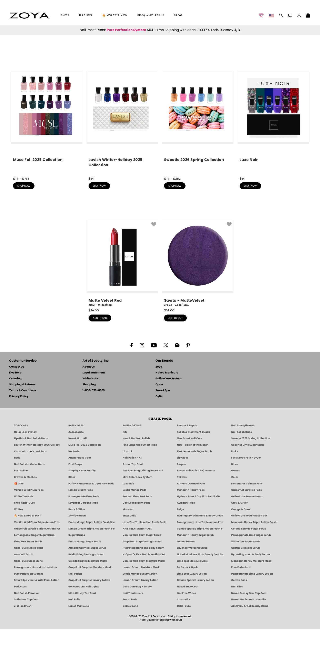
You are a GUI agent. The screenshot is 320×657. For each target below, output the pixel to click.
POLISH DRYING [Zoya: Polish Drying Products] (132, 453)
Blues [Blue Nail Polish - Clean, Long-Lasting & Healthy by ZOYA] (234, 492)
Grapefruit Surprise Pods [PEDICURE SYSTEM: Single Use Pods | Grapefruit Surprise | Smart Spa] (246, 518)
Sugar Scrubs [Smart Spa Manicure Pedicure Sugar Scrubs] (76, 563)
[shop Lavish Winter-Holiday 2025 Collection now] (122, 151)
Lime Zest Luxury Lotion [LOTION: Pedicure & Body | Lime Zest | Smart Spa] (192, 601)
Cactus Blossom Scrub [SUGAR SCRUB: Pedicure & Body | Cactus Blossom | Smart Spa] (245, 576)
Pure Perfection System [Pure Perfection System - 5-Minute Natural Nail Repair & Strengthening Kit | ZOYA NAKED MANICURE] (28, 601)
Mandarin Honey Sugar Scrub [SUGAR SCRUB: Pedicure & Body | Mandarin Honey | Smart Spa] (195, 563)
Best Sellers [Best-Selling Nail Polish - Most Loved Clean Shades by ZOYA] (21, 498)
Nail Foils (74, 627)
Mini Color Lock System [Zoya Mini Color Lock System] (137, 505)
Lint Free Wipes (186, 621)
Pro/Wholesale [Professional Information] (150, 15)
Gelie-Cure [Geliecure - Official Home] (184, 634)
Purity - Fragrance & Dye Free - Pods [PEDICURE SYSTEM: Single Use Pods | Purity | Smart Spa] (91, 511)
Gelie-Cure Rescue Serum (247, 524)
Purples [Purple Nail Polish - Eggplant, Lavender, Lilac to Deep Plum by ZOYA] (181, 492)
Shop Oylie (129, 543)
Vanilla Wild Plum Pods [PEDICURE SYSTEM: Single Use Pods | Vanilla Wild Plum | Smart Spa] (29, 518)
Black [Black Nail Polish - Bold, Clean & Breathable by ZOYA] (71, 505)
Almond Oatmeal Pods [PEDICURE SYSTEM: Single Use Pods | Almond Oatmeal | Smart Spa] (191, 511)
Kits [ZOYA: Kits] (125, 460)
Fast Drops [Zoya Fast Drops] (75, 492)
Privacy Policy (18, 424)
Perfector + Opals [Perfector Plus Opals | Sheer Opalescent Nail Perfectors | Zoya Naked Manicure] (187, 595)
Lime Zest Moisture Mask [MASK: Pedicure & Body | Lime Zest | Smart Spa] (192, 589)
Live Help (15, 400)
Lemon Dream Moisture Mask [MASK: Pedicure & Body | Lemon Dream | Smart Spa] (141, 595)
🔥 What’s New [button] (115, 15)
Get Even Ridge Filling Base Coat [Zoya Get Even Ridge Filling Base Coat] (143, 498)
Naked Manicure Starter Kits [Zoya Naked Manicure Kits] (248, 627)
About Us (88, 394)
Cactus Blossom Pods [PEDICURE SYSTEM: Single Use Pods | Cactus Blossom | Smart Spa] (136, 531)
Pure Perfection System (126, 30)
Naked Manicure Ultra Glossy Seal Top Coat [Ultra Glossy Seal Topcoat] (200, 582)
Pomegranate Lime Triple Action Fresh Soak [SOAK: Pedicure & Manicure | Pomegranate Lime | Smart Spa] (200, 550)
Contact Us (16, 394)
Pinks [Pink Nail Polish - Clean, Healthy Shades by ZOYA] (234, 479)
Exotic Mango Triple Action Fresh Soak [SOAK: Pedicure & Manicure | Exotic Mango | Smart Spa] (91, 550)
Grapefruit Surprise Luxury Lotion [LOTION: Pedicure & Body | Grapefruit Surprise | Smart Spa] (89, 608)
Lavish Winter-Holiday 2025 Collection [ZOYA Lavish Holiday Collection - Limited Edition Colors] (37, 473)
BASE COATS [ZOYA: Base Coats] (75, 453)
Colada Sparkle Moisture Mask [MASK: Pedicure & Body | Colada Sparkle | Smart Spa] (87, 589)
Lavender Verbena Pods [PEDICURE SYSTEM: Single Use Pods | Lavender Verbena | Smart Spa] (83, 531)
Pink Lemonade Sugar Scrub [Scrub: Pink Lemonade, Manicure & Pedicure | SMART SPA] (194, 479)
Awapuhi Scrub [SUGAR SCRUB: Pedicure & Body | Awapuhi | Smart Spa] (23, 582)
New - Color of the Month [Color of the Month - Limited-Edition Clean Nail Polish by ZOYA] (192, 473)
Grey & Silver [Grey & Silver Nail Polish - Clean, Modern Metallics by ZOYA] (239, 531)
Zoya (159, 394)
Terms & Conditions (22, 418)
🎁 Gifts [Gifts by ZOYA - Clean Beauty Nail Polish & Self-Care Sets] (19, 511)
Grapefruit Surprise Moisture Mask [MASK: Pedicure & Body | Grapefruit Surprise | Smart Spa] (89, 595)
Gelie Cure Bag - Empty (137, 614)
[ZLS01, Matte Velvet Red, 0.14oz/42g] (122, 291)
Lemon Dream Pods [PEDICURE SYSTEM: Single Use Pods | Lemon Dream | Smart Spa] (80, 518)
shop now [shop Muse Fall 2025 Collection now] (23, 214)
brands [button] (85, 15)
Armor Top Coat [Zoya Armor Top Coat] (133, 492)
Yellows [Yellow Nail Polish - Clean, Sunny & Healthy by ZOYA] (182, 505)
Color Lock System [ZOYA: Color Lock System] (26, 460)
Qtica (159, 412)
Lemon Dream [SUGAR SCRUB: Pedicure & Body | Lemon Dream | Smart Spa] (186, 569)
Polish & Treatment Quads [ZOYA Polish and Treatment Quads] (193, 460)
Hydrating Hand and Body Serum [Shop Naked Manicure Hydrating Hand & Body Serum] (143, 576)
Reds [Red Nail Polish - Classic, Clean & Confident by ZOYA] (17, 485)
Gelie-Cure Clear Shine (28, 589)
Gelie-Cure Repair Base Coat (249, 543)
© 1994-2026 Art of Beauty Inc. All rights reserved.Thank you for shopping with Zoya (160, 646)
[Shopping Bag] (308, 16)
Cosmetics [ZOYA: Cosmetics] (184, 627)
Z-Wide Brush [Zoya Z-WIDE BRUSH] (22, 634)
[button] (30, 15)
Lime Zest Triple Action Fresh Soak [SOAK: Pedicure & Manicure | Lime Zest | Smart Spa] (144, 550)
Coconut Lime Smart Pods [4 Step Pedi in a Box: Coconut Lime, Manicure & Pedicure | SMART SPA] (30, 479)
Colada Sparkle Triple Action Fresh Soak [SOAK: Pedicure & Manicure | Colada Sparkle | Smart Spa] (200, 556)
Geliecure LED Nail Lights (83, 614)
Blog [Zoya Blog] (178, 15)
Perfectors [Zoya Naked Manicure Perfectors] (20, 614)
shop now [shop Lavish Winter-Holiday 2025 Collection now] (99, 214)
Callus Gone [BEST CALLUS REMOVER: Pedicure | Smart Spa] (130, 634)
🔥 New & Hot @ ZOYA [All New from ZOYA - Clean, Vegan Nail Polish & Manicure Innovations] (27, 543)
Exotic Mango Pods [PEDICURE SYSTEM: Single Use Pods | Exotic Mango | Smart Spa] (134, 518)
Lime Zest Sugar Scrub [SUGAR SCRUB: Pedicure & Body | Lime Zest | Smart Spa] (28, 569)
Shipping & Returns (22, 412)
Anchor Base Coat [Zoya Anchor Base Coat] (79, 485)
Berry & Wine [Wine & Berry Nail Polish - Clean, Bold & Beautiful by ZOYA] (76, 537)
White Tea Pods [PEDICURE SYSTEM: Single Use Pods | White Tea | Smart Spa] (23, 524)
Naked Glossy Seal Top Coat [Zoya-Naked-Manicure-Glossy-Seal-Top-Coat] (249, 621)
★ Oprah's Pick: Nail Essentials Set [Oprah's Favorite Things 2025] (144, 582)
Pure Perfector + (241, 595)
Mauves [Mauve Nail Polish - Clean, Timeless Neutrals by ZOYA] (128, 537)
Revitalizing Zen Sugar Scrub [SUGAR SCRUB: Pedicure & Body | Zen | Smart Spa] (86, 582)
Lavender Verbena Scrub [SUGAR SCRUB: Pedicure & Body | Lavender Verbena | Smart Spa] (192, 576)
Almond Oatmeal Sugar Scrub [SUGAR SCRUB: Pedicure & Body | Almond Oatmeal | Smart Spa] (87, 576)
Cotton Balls (239, 608)
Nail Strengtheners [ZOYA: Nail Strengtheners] (243, 453)
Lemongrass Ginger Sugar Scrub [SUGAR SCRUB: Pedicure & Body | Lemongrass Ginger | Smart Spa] (34, 563)
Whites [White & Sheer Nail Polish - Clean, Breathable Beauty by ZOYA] (18, 537)
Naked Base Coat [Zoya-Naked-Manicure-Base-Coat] (187, 614)
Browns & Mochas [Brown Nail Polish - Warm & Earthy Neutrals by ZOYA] (25, 505)
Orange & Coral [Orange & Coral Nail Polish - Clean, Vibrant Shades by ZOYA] (241, 537)
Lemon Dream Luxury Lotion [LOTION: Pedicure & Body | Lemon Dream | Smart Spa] (140, 608)
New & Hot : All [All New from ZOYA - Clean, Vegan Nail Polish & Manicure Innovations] (77, 466)
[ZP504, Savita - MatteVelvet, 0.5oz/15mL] (197, 291)
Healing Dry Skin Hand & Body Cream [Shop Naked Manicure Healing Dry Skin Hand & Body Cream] (200, 543)
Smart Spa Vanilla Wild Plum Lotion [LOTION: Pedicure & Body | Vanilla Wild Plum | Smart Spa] (36, 608)
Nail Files (237, 614)
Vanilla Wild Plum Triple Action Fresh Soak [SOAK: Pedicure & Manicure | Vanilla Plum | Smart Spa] (37, 550)
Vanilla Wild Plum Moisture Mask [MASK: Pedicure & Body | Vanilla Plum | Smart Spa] (144, 589)
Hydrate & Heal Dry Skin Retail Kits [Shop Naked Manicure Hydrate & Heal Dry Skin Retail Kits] (199, 524)
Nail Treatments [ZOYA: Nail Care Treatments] (133, 621)
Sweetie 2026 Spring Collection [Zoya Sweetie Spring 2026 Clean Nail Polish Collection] (250, 466)
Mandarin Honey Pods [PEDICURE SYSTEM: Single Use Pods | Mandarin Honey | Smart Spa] (191, 518)
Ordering (15, 406)
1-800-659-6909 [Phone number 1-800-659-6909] (93, 418)
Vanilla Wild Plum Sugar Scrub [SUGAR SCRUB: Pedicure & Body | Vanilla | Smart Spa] (142, 563)
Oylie (159, 424)
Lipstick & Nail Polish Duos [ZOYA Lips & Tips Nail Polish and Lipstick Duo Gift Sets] (31, 466)
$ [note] (94, 338)
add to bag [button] (100, 346)
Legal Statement (93, 400)
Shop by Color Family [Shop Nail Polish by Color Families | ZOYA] (82, 498)
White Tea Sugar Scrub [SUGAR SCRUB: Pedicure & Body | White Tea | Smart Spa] (245, 569)
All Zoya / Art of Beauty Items (249, 634)
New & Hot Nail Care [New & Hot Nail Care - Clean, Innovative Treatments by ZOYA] (189, 466)
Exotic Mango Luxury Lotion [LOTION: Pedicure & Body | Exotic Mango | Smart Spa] (140, 601)
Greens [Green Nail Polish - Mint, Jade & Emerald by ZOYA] (235, 498)
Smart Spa (163, 418)
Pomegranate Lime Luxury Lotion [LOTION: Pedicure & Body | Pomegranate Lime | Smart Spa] (252, 601)
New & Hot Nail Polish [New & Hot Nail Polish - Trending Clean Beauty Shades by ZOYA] (136, 466)
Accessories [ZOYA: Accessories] (76, 460)
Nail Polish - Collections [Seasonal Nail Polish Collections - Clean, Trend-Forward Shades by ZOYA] (29, 492)
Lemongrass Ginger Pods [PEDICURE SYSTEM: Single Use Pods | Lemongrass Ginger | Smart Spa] (247, 511)
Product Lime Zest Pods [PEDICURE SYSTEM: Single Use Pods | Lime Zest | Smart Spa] (137, 524)
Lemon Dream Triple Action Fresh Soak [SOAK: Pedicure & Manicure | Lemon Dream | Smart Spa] (91, 556)
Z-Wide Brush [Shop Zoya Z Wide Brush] (77, 543)
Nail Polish (75, 601)
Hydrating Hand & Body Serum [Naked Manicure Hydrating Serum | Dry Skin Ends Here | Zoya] (250, 582)
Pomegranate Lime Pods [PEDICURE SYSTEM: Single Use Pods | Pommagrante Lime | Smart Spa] (83, 524)
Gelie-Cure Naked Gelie (28, 576)
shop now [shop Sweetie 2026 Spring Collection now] (174, 214)
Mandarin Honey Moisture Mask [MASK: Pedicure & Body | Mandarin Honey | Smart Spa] (251, 589)
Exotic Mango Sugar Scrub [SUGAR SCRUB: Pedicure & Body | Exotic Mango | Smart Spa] (84, 569)
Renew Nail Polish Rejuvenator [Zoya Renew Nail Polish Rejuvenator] (196, 498)
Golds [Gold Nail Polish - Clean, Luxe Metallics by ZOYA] (235, 505)
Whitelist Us (90, 406)
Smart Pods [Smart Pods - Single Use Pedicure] (130, 627)
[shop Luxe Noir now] (273, 150)
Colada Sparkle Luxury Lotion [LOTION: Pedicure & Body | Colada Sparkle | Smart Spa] (195, 608)
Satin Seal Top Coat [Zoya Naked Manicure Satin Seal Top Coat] (26, 627)
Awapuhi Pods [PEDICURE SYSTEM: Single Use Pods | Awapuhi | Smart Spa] (186, 531)
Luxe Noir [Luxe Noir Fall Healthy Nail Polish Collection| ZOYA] (128, 511)
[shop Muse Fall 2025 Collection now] (46, 150)
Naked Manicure (167, 400)
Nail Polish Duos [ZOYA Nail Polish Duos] (241, 460)
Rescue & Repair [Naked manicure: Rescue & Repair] (187, 453)
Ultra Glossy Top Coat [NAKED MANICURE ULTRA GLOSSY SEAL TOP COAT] (82, 621)
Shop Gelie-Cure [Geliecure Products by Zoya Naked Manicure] (24, 531)
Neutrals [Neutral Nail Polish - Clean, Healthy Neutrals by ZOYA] (73, 479)
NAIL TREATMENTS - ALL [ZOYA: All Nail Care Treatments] (137, 556)
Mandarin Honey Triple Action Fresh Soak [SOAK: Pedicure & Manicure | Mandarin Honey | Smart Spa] (254, 550)
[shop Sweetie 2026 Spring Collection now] (197, 150)
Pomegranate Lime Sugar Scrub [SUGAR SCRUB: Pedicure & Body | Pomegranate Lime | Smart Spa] (251, 563)
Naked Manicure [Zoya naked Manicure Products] (78, 634)
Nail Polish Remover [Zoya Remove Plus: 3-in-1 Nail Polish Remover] (27, 621)
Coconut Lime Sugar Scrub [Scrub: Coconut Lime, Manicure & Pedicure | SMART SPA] (247, 473)
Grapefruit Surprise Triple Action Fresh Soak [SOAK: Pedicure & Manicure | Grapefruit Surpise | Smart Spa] (37, 556)
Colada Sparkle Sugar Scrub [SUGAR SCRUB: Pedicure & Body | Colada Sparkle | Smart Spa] (248, 556)
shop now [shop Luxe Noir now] (250, 214)
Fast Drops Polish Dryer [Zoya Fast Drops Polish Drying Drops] (246, 485)
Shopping (89, 412)
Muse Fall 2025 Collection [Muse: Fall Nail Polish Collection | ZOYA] (84, 473)
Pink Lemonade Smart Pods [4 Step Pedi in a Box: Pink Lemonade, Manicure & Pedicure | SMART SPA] (140, 473)
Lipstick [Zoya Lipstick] (127, 479)
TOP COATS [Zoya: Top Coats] (21, 453)
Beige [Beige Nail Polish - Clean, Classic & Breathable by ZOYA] (180, 537)
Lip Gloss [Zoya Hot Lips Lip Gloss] (182, 485)
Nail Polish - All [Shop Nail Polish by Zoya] (132, 485)
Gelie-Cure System (169, 406)
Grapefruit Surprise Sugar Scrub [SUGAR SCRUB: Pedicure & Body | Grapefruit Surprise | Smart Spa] (142, 569)
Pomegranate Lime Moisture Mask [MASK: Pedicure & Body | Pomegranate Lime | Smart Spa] (35, 595)
